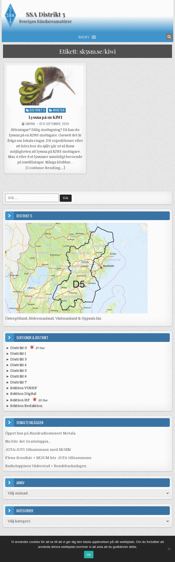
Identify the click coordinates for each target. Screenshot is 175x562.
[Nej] (168, 548)
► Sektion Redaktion (24, 406)
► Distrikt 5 (16, 371)
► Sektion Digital (21, 394)
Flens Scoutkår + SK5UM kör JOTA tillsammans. (48, 458)
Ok (89, 555)
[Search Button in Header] (169, 36)
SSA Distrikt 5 (45, 14)
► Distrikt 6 (16, 376)
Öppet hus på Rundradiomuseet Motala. (40, 433)
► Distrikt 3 (16, 359)
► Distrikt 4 (16, 365)
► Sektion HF (27, 399)
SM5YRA (30, 123)
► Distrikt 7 (16, 382)
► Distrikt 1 (16, 354)
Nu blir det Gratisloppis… (28, 441)
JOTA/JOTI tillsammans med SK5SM (38, 450)
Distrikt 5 (37, 110)
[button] (83, 37)
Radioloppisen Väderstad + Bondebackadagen (45, 466)
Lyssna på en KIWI (45, 117)
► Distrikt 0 (25, 347)
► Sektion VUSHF (21, 388)
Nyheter (59, 110)
